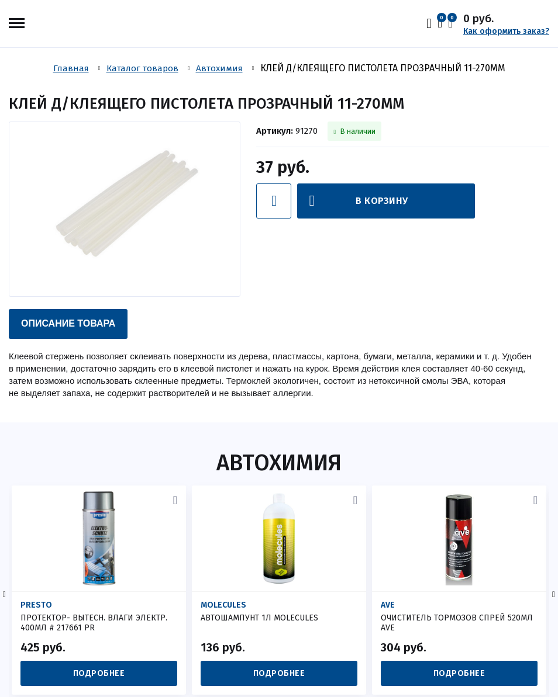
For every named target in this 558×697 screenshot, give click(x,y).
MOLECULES (223, 605)
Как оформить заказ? (506, 31)
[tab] (68, 324)
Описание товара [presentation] (68, 323)
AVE (388, 605)
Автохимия (279, 463)
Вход (432, 23)
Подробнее (99, 673)
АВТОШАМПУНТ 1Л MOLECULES (259, 618)
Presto (36, 605)
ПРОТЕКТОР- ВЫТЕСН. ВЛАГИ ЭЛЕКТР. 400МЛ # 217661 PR (93, 623)
